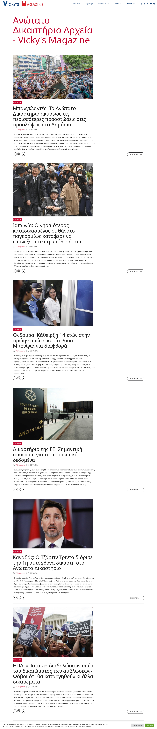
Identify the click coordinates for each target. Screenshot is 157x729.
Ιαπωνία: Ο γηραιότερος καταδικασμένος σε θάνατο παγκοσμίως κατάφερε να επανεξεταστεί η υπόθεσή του (47, 236)
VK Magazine (20, 130)
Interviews (76, 4)
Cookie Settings (138, 725)
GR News (118, 4)
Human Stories (103, 4)
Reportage (89, 4)
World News (131, 4)
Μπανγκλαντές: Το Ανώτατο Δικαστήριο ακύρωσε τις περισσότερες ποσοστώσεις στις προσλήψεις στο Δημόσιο (49, 116)
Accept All (150, 725)
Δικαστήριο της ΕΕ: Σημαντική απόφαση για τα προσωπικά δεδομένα (47, 457)
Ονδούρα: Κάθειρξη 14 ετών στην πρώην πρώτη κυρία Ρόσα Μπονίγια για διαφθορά (51, 343)
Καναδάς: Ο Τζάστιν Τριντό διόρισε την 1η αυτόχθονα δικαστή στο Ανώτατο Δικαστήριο (53, 565)
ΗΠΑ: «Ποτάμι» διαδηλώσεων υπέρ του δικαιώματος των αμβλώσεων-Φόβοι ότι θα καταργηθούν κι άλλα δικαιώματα (53, 676)
